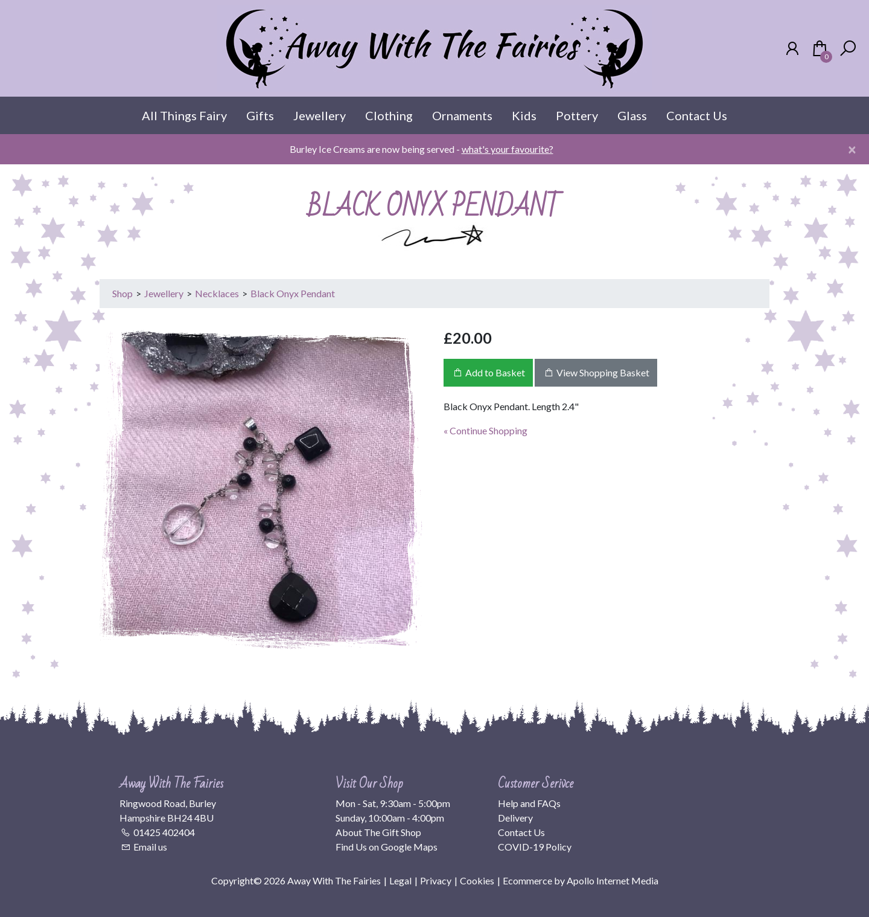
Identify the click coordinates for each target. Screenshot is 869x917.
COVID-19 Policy (534, 846)
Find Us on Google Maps (387, 846)
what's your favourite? (507, 149)
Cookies (477, 880)
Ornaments (462, 115)
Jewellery (319, 115)
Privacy (435, 880)
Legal (400, 880)
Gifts (260, 115)
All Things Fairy (184, 115)
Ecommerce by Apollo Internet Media (580, 880)
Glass (632, 115)
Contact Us (696, 115)
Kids (524, 115)
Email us (150, 846)
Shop (122, 293)
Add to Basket (488, 372)
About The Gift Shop (378, 832)
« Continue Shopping (485, 430)
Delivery (515, 817)
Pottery (577, 115)
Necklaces (217, 293)
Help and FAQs (529, 803)
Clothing (389, 115)
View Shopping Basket (596, 372)
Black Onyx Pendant (292, 293)
